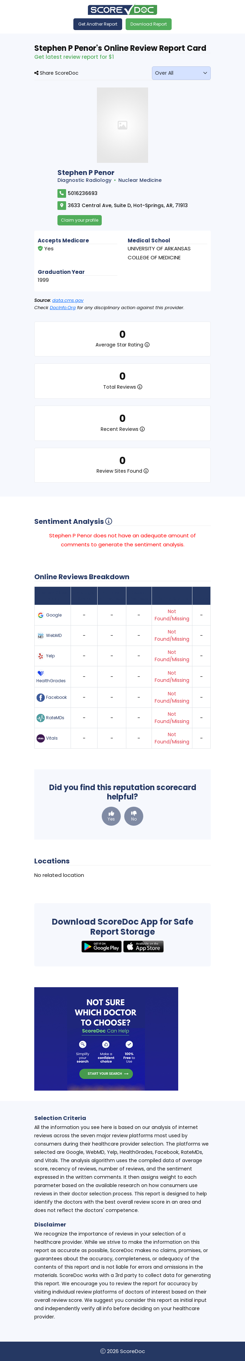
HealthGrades (51, 676)
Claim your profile (79, 220)
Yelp (45, 656)
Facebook (51, 697)
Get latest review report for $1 (74, 57)
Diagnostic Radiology (84, 180)
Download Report (148, 24)
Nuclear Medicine (140, 180)
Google (49, 615)
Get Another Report (97, 24)
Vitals (47, 738)
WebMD (49, 635)
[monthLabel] (181, 73)
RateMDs (50, 718)
